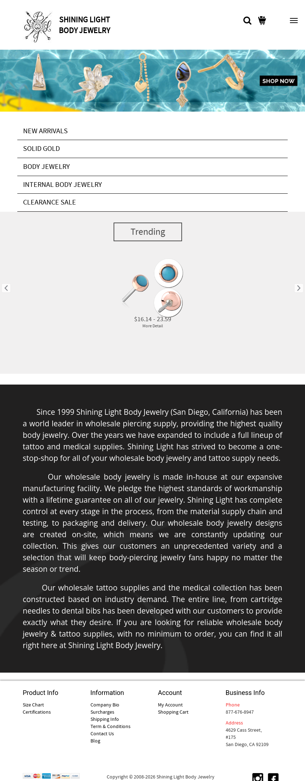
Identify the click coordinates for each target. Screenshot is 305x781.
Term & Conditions (110, 726)
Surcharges (102, 712)
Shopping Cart (173, 712)
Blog (95, 740)
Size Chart (33, 704)
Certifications (37, 712)
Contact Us (102, 733)
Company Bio (104, 704)
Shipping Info (104, 719)
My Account (170, 704)
